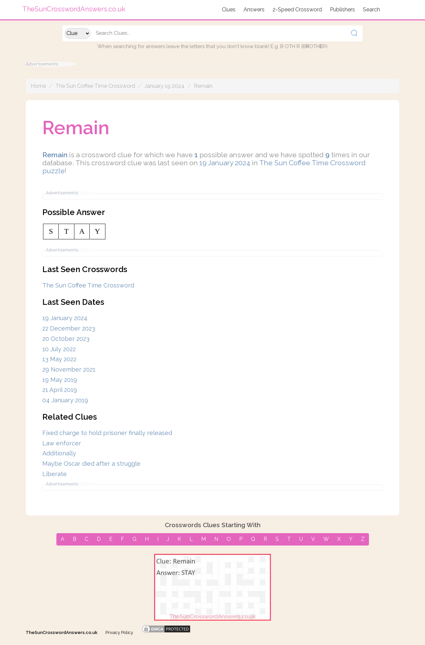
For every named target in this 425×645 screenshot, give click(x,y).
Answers (254, 9)
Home (38, 86)
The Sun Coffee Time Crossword (95, 86)
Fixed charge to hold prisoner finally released (107, 432)
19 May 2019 (59, 379)
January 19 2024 (164, 86)
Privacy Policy (119, 632)
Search (371, 9)
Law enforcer (61, 443)
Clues (229, 9)
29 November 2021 (68, 369)
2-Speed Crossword (297, 9)
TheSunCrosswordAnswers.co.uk (61, 632)
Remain (203, 86)
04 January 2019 (65, 400)
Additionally (59, 453)
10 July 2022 (59, 349)
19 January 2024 (224, 163)
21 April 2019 (59, 389)
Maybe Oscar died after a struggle (91, 463)
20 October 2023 (65, 338)
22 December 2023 (68, 328)
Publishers (342, 9)
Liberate (54, 473)
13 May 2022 (59, 359)
